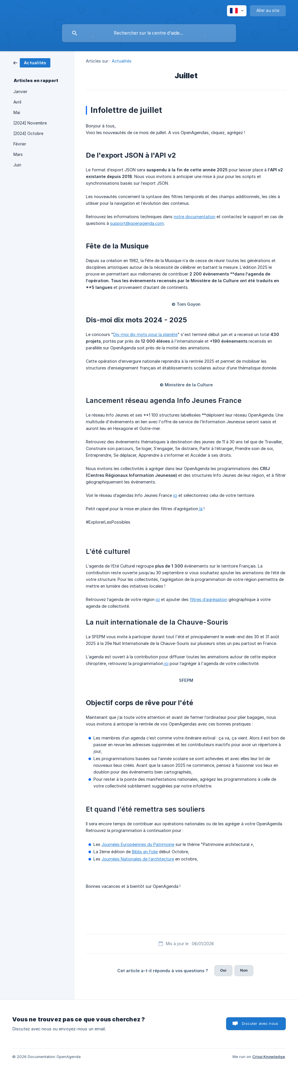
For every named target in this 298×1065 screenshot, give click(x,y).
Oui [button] (223, 970)
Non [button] (244, 970)
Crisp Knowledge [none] (268, 1056)
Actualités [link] (122, 60)
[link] (31, 62)
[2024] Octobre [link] (28, 133)
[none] (236, 10)
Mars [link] (18, 154)
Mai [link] (16, 112)
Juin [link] (17, 165)
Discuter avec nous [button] (260, 1023)
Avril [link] (17, 102)
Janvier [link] (20, 91)
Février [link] (19, 144)
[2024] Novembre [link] (30, 123)
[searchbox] (149, 33)
